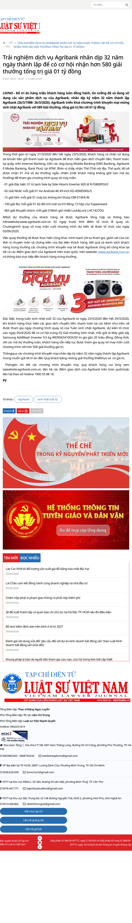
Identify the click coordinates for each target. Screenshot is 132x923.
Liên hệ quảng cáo (33, 820)
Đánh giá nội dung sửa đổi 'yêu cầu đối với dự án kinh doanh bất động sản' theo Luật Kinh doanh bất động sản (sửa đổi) (64, 643)
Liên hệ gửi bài (33, 829)
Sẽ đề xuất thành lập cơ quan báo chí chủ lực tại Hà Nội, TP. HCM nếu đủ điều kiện (58, 612)
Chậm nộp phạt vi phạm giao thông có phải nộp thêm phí (43, 598)
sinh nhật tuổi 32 (48, 399)
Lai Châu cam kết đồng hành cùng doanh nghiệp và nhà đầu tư (46, 583)
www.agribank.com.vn (113, 252)
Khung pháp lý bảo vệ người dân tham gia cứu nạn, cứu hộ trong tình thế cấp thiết (59, 659)
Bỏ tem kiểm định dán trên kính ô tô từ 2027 (34, 627)
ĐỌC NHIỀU (29, 557)
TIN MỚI (11, 557)
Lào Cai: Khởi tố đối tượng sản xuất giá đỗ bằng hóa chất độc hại (47, 569)
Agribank (23, 399)
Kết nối (9, 44)
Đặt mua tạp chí (34, 811)
